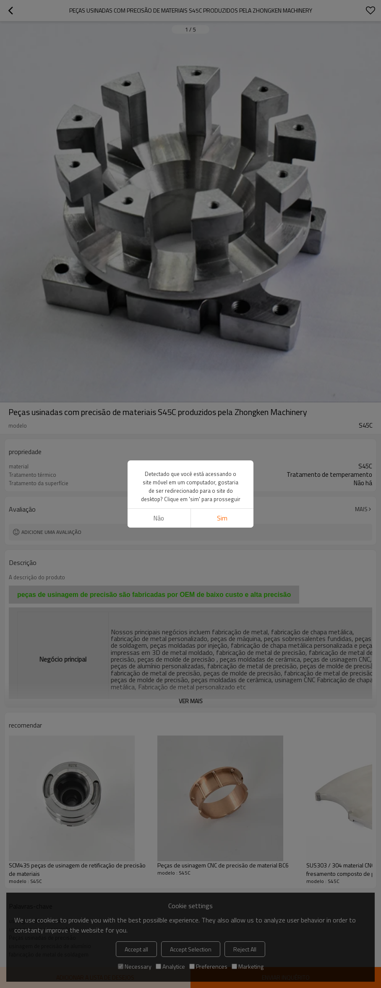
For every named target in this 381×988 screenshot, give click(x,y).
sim (222, 518)
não (159, 518)
